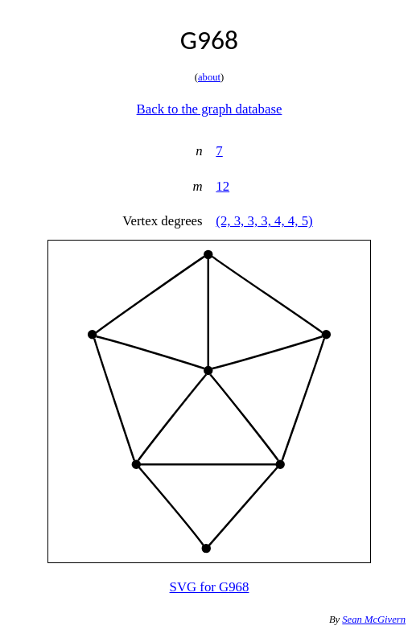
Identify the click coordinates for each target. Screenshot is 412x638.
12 (222, 186)
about (209, 77)
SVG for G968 (209, 587)
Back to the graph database (209, 109)
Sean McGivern (374, 619)
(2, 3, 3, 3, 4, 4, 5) (264, 220)
